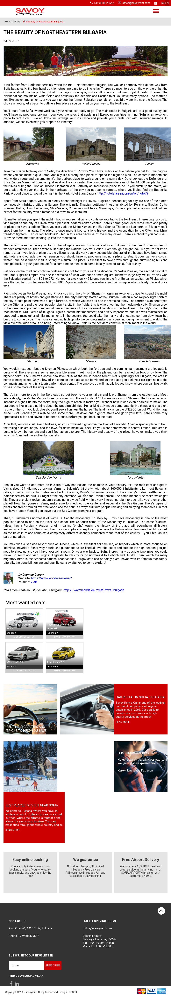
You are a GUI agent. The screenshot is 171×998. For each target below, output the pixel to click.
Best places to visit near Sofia (31, 805)
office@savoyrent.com (136, 2)
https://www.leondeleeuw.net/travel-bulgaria (94, 590)
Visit (34, 582)
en (167, 2)
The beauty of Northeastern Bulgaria (43, 21)
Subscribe (53, 965)
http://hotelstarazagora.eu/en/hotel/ (122, 193)
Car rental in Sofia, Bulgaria (140, 697)
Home (7, 21)
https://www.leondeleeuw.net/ (51, 578)
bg (163, 2)
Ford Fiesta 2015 (56, 662)
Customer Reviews (133, 753)
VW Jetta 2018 (15, 662)
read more (123, 721)
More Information (24, 637)
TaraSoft (72, 992)
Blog (17, 21)
